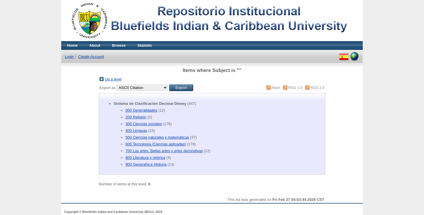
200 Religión (135, 117)
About (95, 45)
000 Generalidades (141, 110)
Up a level (113, 79)
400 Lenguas (136, 130)
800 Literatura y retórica (145, 157)
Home (72, 45)
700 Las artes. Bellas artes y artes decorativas (164, 151)
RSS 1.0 (295, 87)
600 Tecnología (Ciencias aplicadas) (155, 144)
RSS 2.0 (317, 87)
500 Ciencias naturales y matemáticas (157, 137)
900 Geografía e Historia (145, 164)
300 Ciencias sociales (143, 124)
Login (69, 56)
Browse (119, 45)
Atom (275, 87)
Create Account (91, 56)
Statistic (145, 45)
